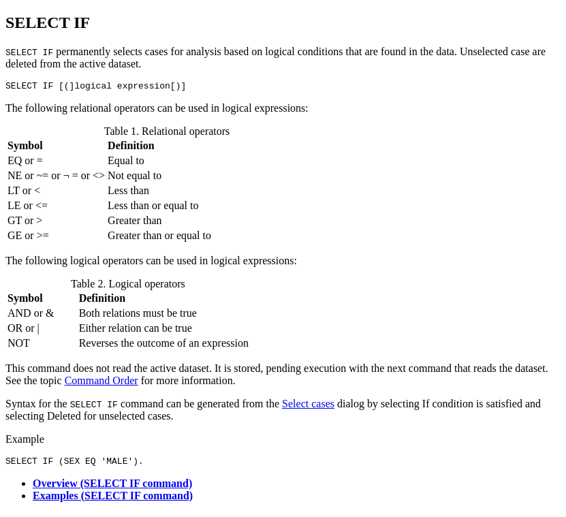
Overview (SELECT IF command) (112, 487)
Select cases (308, 405)
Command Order (101, 382)
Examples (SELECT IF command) (113, 499)
